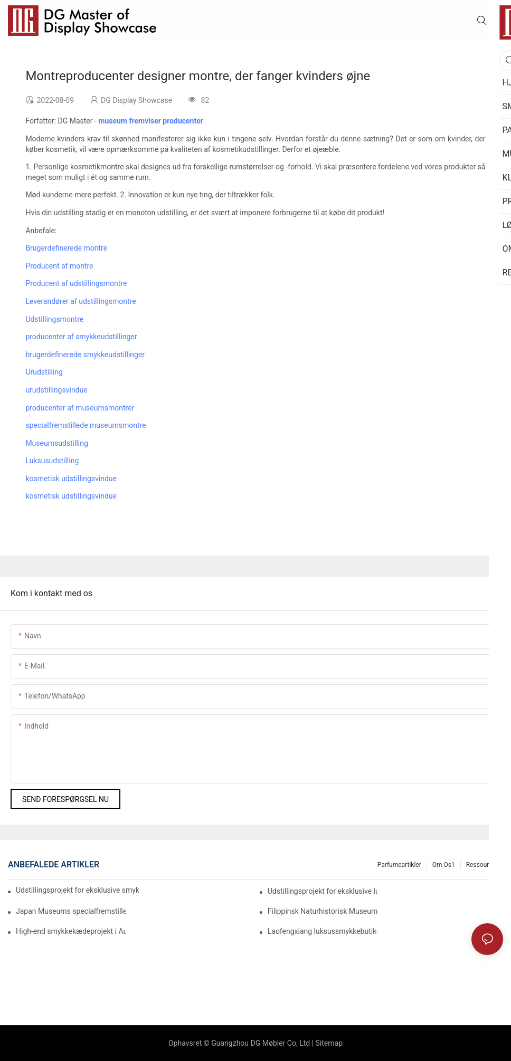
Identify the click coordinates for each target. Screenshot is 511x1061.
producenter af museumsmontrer (79, 408)
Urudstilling (43, 372)
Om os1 (443, 864)
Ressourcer (482, 864)
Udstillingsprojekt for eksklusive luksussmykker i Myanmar (322, 891)
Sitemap (329, 1043)
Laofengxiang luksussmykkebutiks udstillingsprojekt (322, 931)
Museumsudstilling (56, 443)
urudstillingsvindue (56, 390)
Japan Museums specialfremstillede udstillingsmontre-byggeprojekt (71, 911)
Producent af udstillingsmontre (76, 283)
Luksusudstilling (52, 460)
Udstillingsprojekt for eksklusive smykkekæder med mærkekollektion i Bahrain (77, 890)
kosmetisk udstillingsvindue (71, 478)
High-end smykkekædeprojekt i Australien (71, 931)
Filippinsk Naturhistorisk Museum (322, 911)
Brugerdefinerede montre (66, 248)
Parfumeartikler (399, 864)
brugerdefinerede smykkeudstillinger (85, 354)
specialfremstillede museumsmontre (85, 425)
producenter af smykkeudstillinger (81, 336)
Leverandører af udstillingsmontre (80, 301)
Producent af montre (59, 266)
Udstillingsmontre (54, 319)
